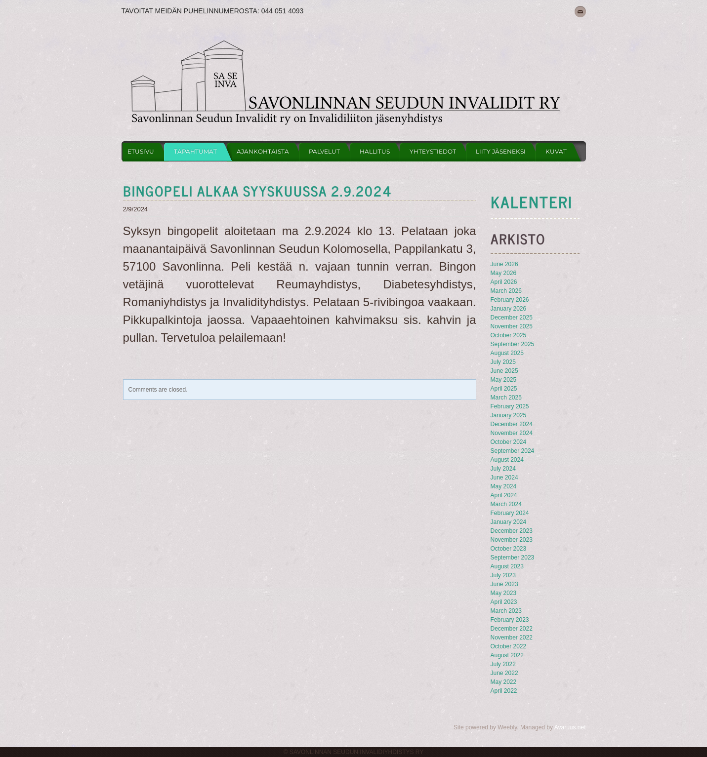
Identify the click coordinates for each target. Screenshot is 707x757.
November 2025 (512, 326)
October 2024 (509, 441)
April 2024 (504, 495)
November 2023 (512, 539)
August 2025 (507, 353)
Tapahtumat (195, 151)
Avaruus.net (570, 727)
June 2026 (504, 264)
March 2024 (506, 504)
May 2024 (504, 486)
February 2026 (510, 299)
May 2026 (504, 273)
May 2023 (504, 593)
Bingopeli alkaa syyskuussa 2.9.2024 (257, 190)
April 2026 (504, 282)
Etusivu (140, 151)
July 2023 (503, 575)
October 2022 (509, 646)
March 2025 (506, 397)
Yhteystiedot (433, 151)
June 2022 (504, 673)
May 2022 (504, 681)
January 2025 (509, 415)
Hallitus (375, 151)
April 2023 (504, 601)
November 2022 (512, 637)
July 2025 (503, 362)
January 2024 (509, 521)
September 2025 (513, 344)
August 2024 (507, 459)
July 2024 (503, 468)
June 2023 (504, 584)
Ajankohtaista (263, 151)
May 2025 (504, 379)
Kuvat (556, 151)
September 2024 (513, 450)
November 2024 (512, 433)
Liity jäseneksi (501, 151)
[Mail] (580, 11)
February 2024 (510, 513)
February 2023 (510, 619)
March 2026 (506, 290)
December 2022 (512, 628)
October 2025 (509, 335)
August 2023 (507, 566)
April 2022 (504, 690)
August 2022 (507, 655)
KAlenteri (532, 201)
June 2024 (504, 477)
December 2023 (512, 530)
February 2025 (510, 406)
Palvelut (324, 151)
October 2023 (509, 548)
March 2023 (506, 610)
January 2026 (509, 308)
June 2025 (504, 370)
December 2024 (512, 424)
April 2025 (504, 388)
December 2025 (512, 317)
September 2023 (513, 557)
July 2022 (503, 664)
